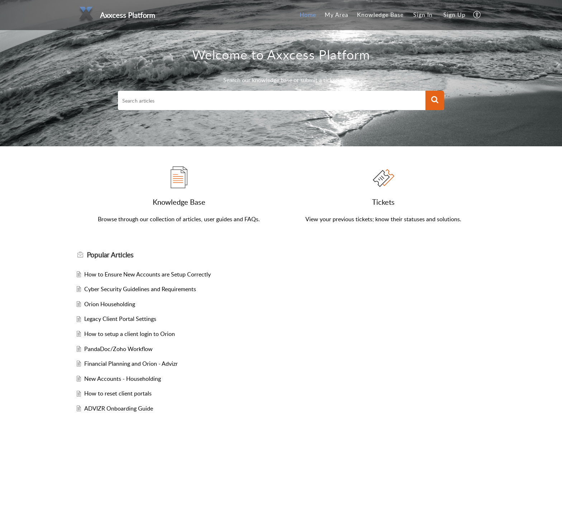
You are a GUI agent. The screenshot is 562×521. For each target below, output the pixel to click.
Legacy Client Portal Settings (120, 319)
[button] (477, 15)
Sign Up (454, 15)
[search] (271, 100)
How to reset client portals (118, 393)
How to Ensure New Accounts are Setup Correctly (147, 274)
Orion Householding (109, 304)
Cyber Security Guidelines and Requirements (140, 289)
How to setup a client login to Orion (129, 334)
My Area (336, 15)
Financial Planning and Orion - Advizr (131, 364)
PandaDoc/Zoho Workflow (118, 349)
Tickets (383, 202)
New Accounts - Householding (122, 379)
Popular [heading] (110, 255)
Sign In (423, 15)
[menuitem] (308, 15)
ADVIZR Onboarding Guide (118, 408)
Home (308, 15)
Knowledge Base (380, 15)
